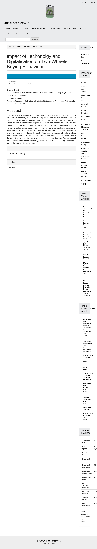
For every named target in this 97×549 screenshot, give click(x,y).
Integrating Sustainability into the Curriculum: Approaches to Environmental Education (88, 349)
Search (35, 40)
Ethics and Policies (38, 28)
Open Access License (84, 173)
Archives (25, 28)
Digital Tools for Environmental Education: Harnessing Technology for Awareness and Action (88, 377)
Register (84, 2)
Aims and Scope (54, 28)
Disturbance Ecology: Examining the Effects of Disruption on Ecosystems (87, 263)
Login (93, 2)
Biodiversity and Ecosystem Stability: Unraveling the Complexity (87, 325)
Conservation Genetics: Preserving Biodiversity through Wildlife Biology (87, 239)
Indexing (83, 28)
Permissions (86, 180)
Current (16, 28)
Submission (19, 34)
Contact (8, 34)
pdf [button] (41, 76)
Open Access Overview (85, 164)
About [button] (29, 34)
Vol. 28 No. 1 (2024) (29, 46)
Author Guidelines (70, 28)
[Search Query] (17, 39)
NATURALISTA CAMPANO (15, 23)
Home (7, 28)
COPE (83, 184)
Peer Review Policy (84, 135)
